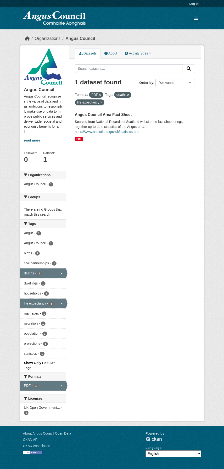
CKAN (154, 439)
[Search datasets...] (129, 68)
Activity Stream (138, 53)
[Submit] (189, 68)
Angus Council (80, 38)
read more (32, 140)
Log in (194, 3)
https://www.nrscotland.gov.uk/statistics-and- (107, 132)
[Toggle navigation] (196, 18)
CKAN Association (36, 446)
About (110, 53)
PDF (78, 138)
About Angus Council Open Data (47, 433)
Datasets (88, 53)
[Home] (27, 38)
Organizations (48, 38)
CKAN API (31, 440)
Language (153, 448)
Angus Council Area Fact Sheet (103, 115)
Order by (146, 83)
